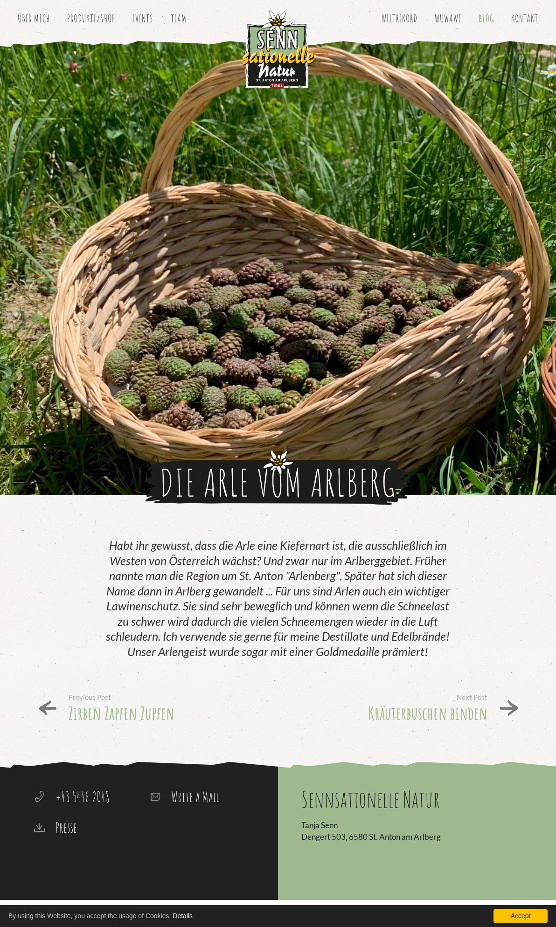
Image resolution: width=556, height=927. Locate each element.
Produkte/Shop (91, 18)
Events (142, 18)
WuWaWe (448, 18)
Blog (486, 18)
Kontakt (524, 18)
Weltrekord (399, 18)
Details (183, 916)
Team (179, 18)
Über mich (34, 18)
